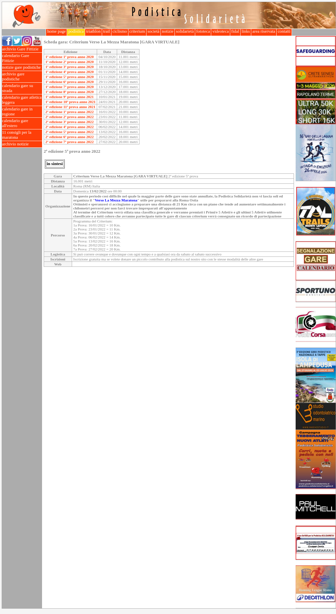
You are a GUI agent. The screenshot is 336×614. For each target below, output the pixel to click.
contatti (284, 31)
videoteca (220, 31)
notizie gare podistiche (22, 67)
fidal (235, 31)
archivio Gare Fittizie (22, 49)
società (153, 31)
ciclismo (119, 31)
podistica (76, 31)
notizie (168, 31)
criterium (137, 31)
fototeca (203, 31)
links (246, 31)
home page (56, 31)
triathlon (93, 31)
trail (106, 31)
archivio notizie (22, 144)
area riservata (263, 31)
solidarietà (185, 31)
